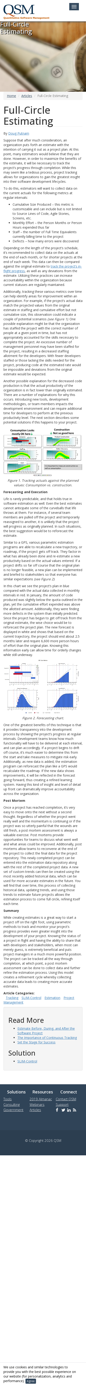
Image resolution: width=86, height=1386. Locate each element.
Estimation (52, 998)
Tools (7, 1099)
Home (11, 96)
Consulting (11, 1104)
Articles (26, 96)
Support (62, 1104)
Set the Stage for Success (36, 1042)
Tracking (12, 998)
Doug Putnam (18, 133)
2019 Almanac (41, 1099)
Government (13, 1109)
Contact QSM (66, 1099)
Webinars (37, 1104)
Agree (31, 1381)
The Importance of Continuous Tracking (47, 1037)
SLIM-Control (31, 998)
